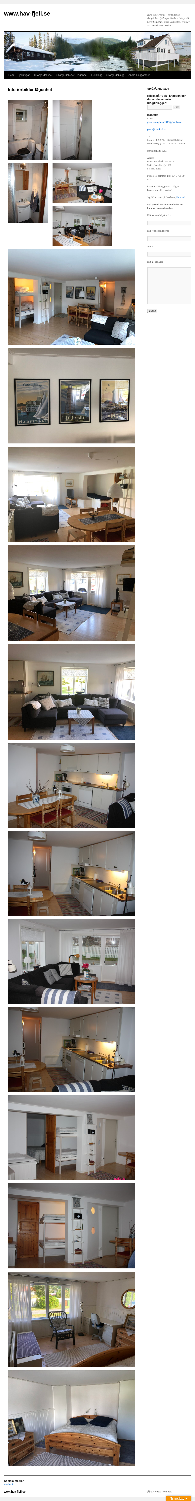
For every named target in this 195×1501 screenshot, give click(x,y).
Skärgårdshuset (43, 74)
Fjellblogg (96, 74)
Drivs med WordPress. (162, 1491)
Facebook (181, 197)
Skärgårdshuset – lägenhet (71, 74)
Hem (11, 74)
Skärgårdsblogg (115, 74)
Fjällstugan (24, 74)
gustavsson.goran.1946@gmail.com (164, 122)
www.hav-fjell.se (27, 13)
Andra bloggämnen (139, 74)
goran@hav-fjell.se (156, 129)
